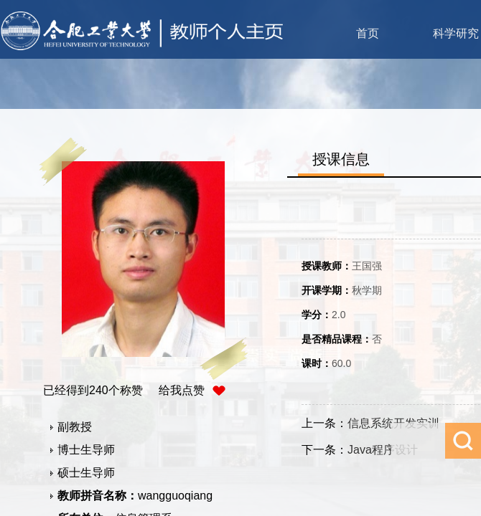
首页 (367, 33)
